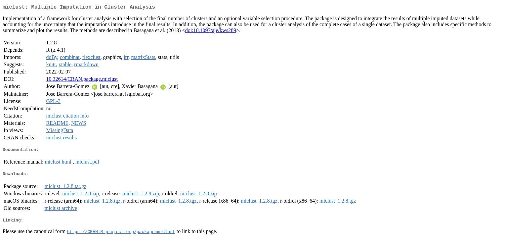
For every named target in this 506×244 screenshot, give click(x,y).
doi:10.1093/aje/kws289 (210, 31)
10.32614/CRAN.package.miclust (81, 80)
